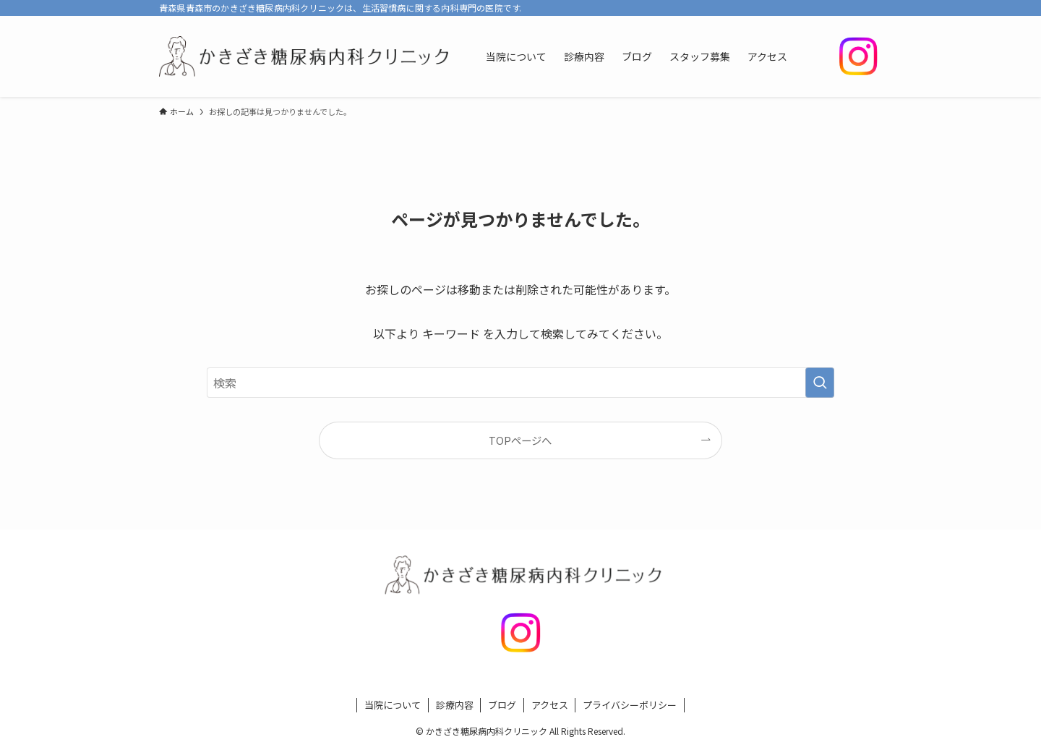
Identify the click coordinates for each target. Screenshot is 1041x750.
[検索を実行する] (819, 382)
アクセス (549, 705)
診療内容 (455, 705)
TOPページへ (520, 440)
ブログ (502, 705)
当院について (392, 705)
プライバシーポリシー (630, 705)
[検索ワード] (520, 382)
